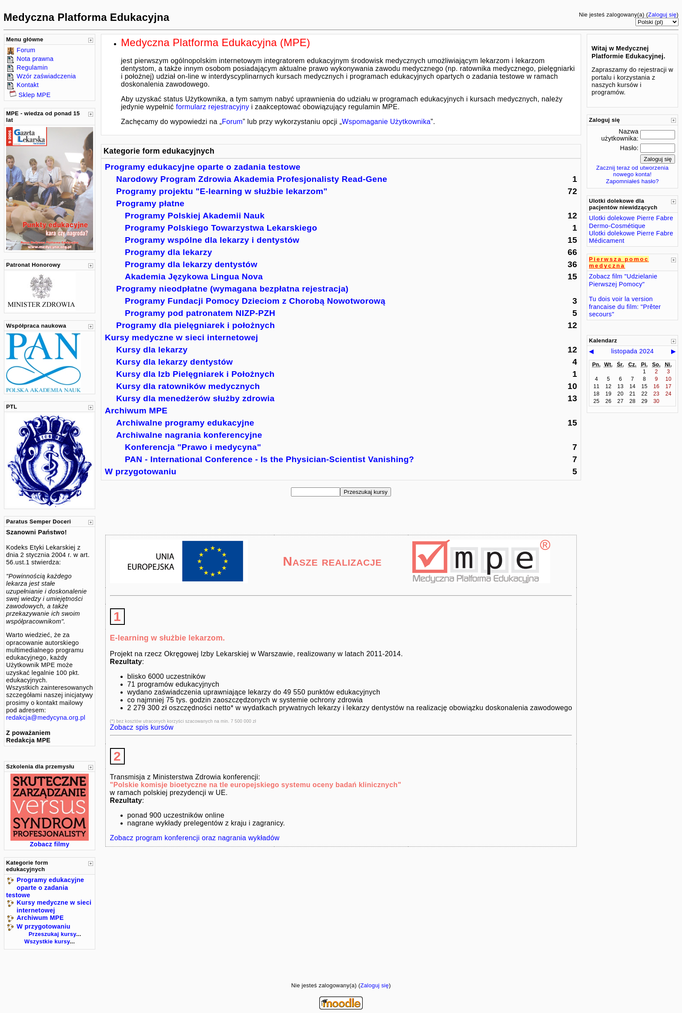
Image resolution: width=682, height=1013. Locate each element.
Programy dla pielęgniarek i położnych (195, 325)
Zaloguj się (662, 14)
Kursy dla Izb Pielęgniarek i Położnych (195, 374)
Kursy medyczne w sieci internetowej (54, 906)
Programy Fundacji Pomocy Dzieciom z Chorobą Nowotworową (255, 300)
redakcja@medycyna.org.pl (45, 717)
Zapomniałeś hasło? (632, 181)
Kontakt (28, 84)
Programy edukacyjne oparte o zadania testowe (45, 887)
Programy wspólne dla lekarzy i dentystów (212, 240)
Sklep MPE (35, 94)
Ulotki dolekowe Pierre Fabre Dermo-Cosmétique (631, 222)
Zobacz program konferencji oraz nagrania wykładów (195, 838)
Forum (26, 50)
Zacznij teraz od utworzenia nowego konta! (632, 171)
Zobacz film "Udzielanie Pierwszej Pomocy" (623, 280)
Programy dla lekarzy (168, 252)
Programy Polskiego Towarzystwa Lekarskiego (221, 227)
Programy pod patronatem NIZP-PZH (200, 313)
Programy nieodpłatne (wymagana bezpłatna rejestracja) (232, 288)
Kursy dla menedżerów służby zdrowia (195, 398)
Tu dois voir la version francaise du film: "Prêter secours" (625, 306)
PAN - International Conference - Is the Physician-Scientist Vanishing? (269, 459)
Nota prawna (35, 58)
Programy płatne (150, 203)
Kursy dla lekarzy (151, 349)
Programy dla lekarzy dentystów (191, 264)
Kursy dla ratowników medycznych (188, 386)
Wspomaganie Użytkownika (386, 121)
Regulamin (32, 67)
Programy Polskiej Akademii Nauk (195, 215)
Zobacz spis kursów (142, 727)
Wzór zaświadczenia (46, 76)
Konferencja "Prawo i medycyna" (193, 447)
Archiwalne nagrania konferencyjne (189, 434)
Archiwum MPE (40, 917)
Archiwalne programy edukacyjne (185, 422)
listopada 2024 (632, 351)
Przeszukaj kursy (52, 934)
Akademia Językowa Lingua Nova (194, 276)
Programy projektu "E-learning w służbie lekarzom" (222, 191)
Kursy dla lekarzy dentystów (174, 361)
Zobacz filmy (50, 844)
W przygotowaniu (43, 926)
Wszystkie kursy (47, 941)
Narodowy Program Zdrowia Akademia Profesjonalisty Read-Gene (251, 179)
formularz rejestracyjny (212, 107)
